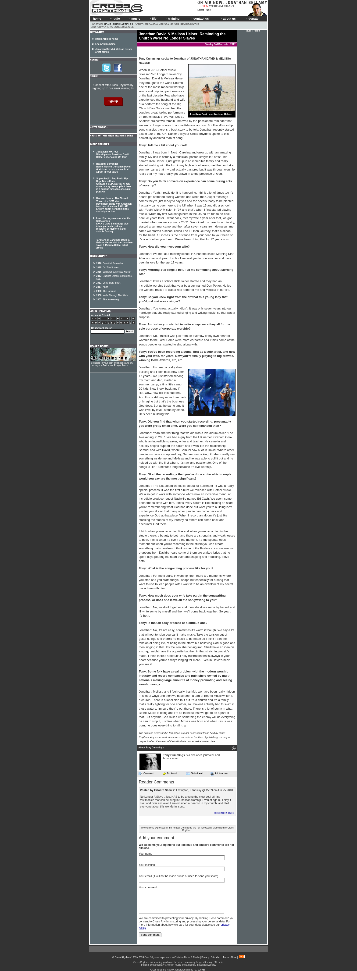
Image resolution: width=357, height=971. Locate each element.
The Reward (106, 291)
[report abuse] (227, 812)
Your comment (148, 887)
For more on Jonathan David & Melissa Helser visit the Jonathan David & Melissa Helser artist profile (114, 244)
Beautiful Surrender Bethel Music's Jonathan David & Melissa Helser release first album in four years (113, 168)
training (172, 18)
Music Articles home (106, 39)
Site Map (215, 957)
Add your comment (156, 838)
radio (115, 18)
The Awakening (107, 299)
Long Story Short (108, 282)
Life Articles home (105, 44)
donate (252, 18)
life (153, 18)
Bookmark (170, 773)
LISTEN (202, 6)
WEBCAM (216, 6)
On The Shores (107, 267)
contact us (200, 18)
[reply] (217, 812)
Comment (146, 773)
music (134, 18)
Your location (147, 865)
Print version (219, 774)
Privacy (205, 957)
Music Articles (123, 24)
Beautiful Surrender (109, 263)
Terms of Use (229, 957)
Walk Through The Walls (112, 295)
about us (228, 18)
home (96, 18)
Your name (145, 853)
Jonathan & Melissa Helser (113, 271)
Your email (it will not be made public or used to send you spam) (178, 876)
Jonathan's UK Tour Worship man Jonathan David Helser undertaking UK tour (112, 154)
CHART (229, 6)
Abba (102, 287)
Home (107, 24)
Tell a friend (194, 773)
